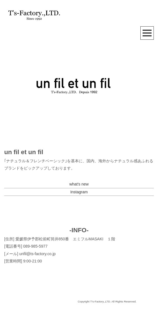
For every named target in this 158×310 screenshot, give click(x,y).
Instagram (79, 192)
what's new (79, 184)
